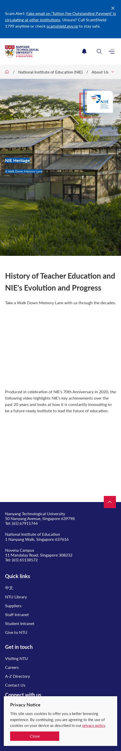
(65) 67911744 (25, 523)
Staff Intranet (17, 614)
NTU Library (16, 596)
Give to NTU (16, 632)
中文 (9, 587)
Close (35, 736)
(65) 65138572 (25, 559)
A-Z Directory (17, 676)
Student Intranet (19, 623)
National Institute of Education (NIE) (50, 71)
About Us (100, 71)
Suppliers (13, 605)
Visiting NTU (16, 658)
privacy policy (93, 725)
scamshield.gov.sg (62, 26)
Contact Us (15, 685)
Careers (12, 667)
